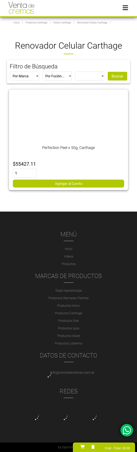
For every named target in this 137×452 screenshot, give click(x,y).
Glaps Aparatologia (68, 290)
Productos (69, 264)
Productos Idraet (68, 336)
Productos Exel (68, 321)
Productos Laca (68, 328)
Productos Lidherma (68, 343)
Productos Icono (68, 305)
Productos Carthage (68, 313)
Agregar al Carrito (68, 184)
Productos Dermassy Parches (68, 298)
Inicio (68, 249)
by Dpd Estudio (68, 447)
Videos (68, 256)
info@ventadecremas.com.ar (72, 372)
